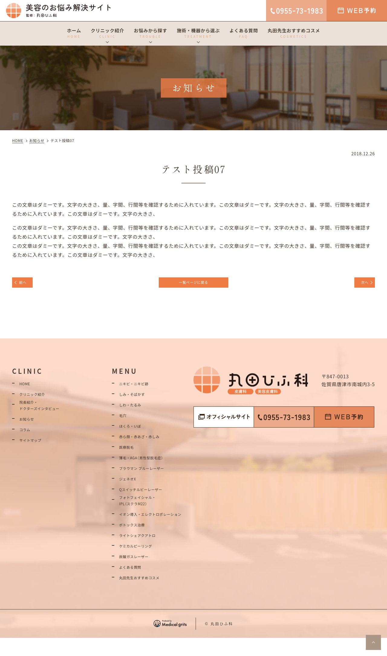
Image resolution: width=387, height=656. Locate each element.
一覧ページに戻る (193, 284)
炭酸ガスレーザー (139, 573)
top (373, 642)
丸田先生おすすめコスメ (147, 594)
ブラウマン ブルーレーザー (150, 472)
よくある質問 (134, 584)
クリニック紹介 (37, 398)
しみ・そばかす (137, 398)
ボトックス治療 (136, 541)
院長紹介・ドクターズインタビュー (47, 413)
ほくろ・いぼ (134, 430)
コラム (26, 438)
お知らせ (29, 427)
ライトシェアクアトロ (144, 552)
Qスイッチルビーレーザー (149, 493)
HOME (26, 387)
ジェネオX (130, 482)
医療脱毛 (129, 451)
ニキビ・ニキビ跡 (139, 387)
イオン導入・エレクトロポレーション (154, 527)
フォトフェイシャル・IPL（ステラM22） (144, 508)
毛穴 (124, 419)
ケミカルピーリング (142, 563)
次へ (361, 284)
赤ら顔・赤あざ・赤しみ (147, 440)
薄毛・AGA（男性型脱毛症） (149, 461)
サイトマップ (34, 448)
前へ (27, 284)
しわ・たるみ (134, 408)
